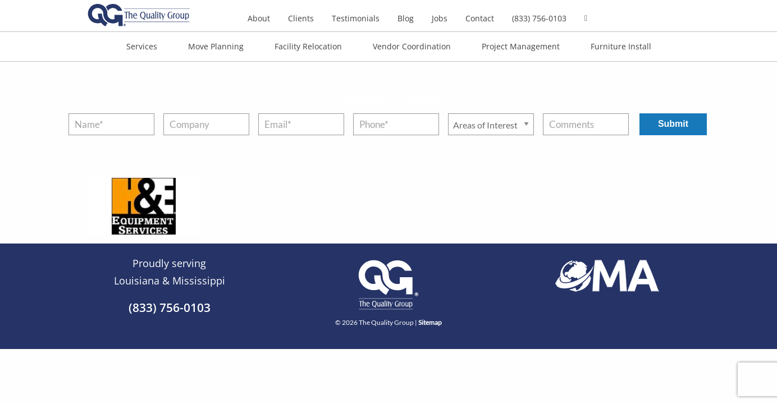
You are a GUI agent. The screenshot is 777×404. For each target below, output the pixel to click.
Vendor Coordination (412, 46)
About (259, 18)
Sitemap (430, 322)
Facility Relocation (308, 46)
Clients (301, 18)
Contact (479, 18)
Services (141, 46)
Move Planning (216, 46)
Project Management (521, 46)
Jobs (439, 18)
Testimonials (356, 18)
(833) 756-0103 (539, 18)
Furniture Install (621, 46)
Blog (405, 18)
